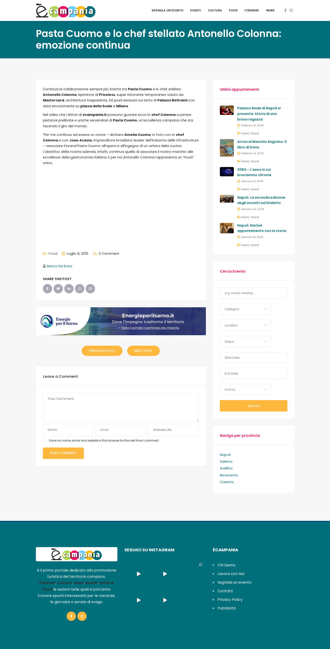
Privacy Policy (230, 599)
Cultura (215, 10)
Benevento (229, 475)
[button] (245, 309)
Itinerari (252, 10)
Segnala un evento (167, 10)
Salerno (226, 461)
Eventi (195, 10)
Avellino (226, 468)
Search (254, 406)
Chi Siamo (226, 565)
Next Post (143, 350)
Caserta (227, 482)
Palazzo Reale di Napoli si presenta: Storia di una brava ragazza (259, 114)
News (270, 10)
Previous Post (102, 350)
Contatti (225, 591)
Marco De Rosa (59, 266)
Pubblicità (227, 608)
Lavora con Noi (231, 573)
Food (233, 10)
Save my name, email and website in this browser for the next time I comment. (104, 440)
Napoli (245, 133)
